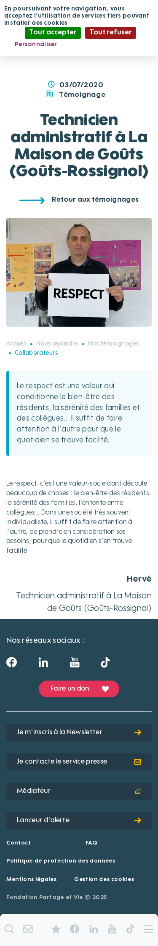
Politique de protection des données (60, 861)
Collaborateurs (36, 353)
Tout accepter (53, 32)
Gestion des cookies (104, 879)
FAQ (91, 843)
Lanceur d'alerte (79, 820)
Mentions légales (31, 879)
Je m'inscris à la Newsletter (79, 732)
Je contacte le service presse (79, 762)
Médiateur (79, 791)
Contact (18, 843)
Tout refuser (110, 32)
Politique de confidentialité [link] (106, 44)
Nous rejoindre (57, 344)
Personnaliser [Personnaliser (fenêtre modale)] (36, 44)
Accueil (16, 344)
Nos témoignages (113, 344)
